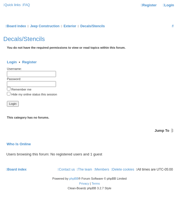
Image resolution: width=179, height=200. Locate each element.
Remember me (19, 89)
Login (12, 62)
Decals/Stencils (24, 38)
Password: (14, 79)
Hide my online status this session (32, 94)
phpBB (73, 178)
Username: (14, 68)
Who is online (19, 144)
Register (29, 62)
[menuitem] (26, 5)
